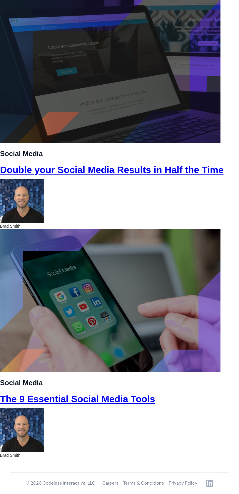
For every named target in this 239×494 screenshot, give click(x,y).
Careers (110, 483)
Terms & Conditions (143, 483)
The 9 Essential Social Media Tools (77, 399)
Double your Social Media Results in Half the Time (111, 170)
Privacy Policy (183, 483)
